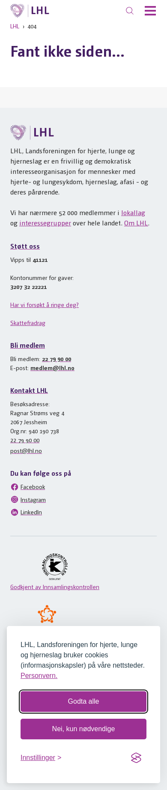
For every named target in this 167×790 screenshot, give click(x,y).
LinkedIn (26, 512)
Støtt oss (25, 246)
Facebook (27, 487)
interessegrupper (45, 222)
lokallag (133, 212)
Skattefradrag (27, 322)
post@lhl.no (26, 450)
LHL (14, 26)
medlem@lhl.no (52, 367)
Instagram (28, 499)
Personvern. (39, 675)
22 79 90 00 (56, 358)
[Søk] (130, 10)
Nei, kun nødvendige (83, 728)
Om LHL (136, 222)
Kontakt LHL (29, 390)
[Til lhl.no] (29, 11)
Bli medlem (27, 345)
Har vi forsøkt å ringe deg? (44, 304)
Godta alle (83, 701)
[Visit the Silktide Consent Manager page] (136, 757)
